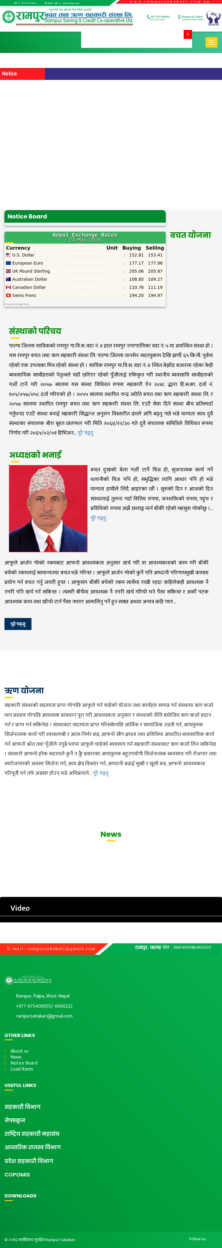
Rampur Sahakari (60, 1239)
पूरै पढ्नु (85, 433)
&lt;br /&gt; (85, 265)
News (16, 1057)
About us (19, 1051)
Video (20, 908)
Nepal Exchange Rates (18, 304)
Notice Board (23, 1063)
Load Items (21, 1069)
